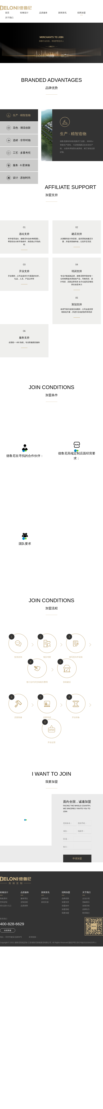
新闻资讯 (62, 13)
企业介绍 (86, 898)
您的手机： (82, 823)
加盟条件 (65, 906)
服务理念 (24, 898)
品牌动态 (44, 898)
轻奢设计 (24, 13)
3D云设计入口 (5, 906)
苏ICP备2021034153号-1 (86, 942)
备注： (66, 847)
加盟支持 (65, 902)
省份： (66, 831)
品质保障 (24, 906)
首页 (7, 13)
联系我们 (86, 913)
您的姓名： (67, 823)
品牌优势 (65, 898)
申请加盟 (77, 858)
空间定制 (3, 902)
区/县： (66, 839)
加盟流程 (65, 909)
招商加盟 (81, 13)
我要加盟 (65, 913)
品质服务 (43, 13)
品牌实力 (86, 909)
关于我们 (9, 17)
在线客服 (7, 930)
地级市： (81, 831)
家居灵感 (44, 902)
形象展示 (86, 902)
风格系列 (3, 898)
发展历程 (86, 906)
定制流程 (24, 902)
